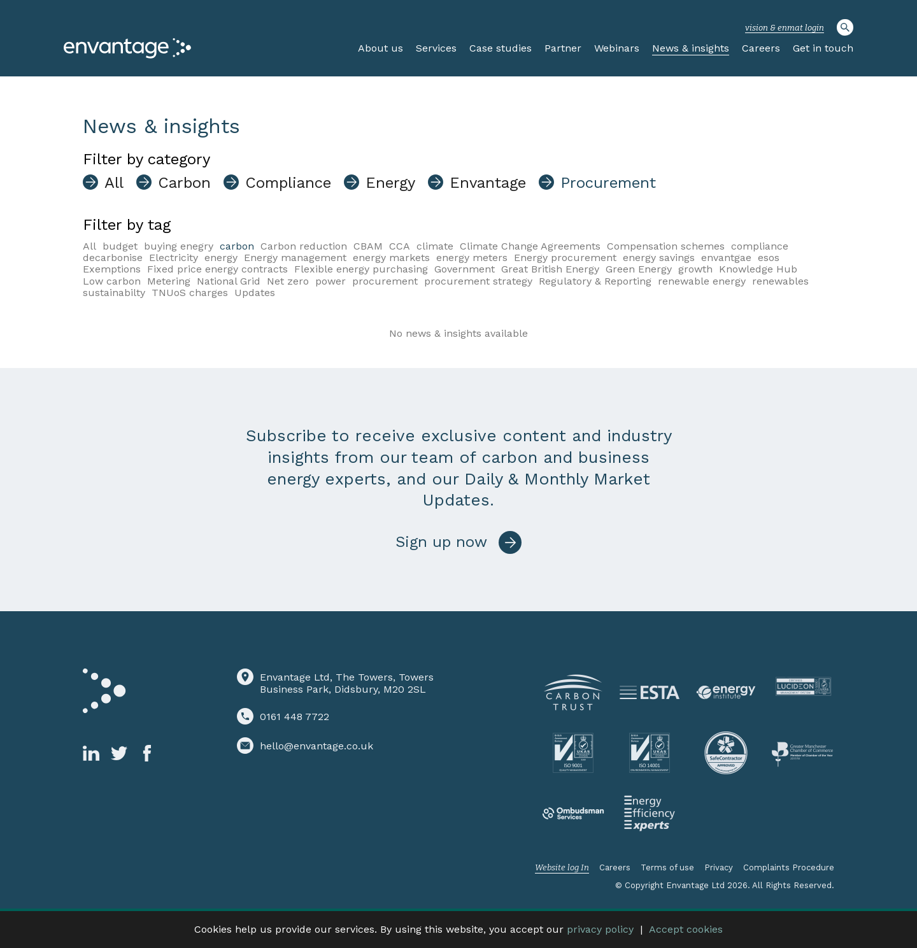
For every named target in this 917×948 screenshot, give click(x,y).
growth (695, 269)
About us (380, 48)
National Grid (228, 281)
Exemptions (112, 269)
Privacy (718, 867)
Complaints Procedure (788, 867)
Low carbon (112, 281)
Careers (761, 48)
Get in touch (823, 48)
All (89, 246)
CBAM (368, 246)
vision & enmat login (784, 27)
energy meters (472, 257)
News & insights (690, 48)
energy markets (391, 257)
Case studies (500, 48)
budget (120, 246)
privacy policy (600, 929)
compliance (759, 246)
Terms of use (667, 867)
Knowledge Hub (758, 269)
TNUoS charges (190, 293)
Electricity (173, 257)
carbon (237, 246)
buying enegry (178, 246)
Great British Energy (550, 269)
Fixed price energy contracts (217, 269)
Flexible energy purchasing (361, 269)
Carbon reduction (303, 246)
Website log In (562, 867)
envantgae (726, 257)
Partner (562, 48)
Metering (168, 281)
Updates (254, 293)
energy (221, 257)
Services (436, 48)
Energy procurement (565, 257)
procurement (385, 281)
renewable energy (702, 281)
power (330, 281)
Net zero (288, 281)
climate (434, 246)
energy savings (659, 257)
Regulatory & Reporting (595, 281)
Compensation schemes (666, 246)
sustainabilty (114, 293)
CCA (399, 246)
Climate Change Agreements (530, 246)
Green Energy (639, 269)
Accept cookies (686, 929)
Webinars (616, 48)
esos (768, 257)
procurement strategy (478, 281)
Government (464, 269)
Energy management (295, 257)
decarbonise (113, 257)
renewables (780, 281)
